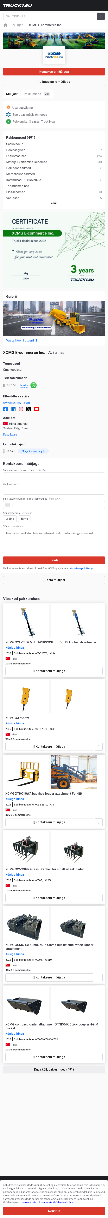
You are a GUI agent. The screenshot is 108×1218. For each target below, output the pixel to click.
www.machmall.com (16, 402)
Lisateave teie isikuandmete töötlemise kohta (46, 1202)
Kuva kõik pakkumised (54, 1069)
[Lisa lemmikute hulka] (99, 671)
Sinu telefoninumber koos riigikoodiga (31, 498)
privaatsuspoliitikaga (81, 568)
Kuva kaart (10, 434)
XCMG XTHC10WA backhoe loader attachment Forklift (43, 793)
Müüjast (13, 94)
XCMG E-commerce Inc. (18, 663)
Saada (54, 560)
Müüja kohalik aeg (33, 451)
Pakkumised (37, 94)
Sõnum (13, 526)
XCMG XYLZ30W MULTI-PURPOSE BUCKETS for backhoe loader (50, 642)
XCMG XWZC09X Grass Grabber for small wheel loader (44, 869)
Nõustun (54, 1211)
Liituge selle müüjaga (54, 82)
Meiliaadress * (11, 484)
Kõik (54, 203)
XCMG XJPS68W (17, 718)
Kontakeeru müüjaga (54, 72)
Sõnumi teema (17, 513)
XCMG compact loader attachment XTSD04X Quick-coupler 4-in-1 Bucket (51, 1026)
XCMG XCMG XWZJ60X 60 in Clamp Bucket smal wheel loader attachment (49, 947)
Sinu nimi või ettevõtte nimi (25, 470)
